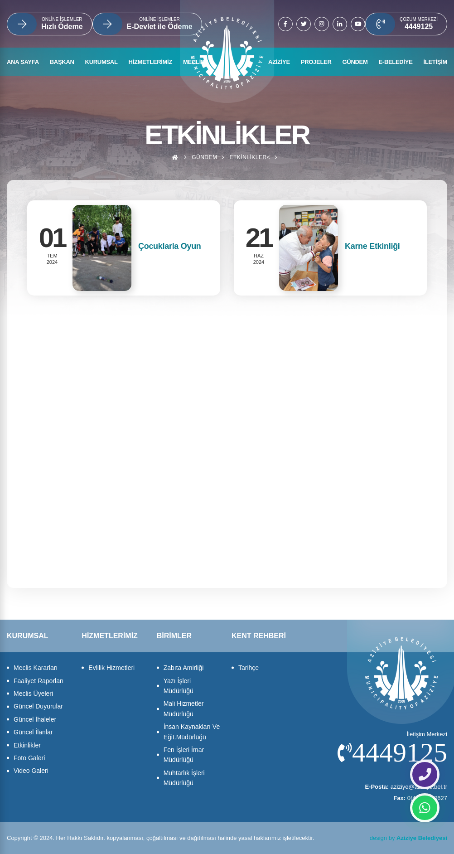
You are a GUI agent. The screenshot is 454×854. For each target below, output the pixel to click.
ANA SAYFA (23, 61)
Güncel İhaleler (35, 719)
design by (408, 838)
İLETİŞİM (436, 61)
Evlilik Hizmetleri (111, 667)
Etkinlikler (27, 745)
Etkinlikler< (249, 157)
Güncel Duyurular (38, 706)
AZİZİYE (279, 61)
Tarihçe (248, 667)
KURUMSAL (101, 61)
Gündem (204, 157)
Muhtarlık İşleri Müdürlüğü (184, 777)
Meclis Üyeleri (33, 693)
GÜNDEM (355, 61)
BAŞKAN (62, 61)
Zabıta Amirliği (184, 667)
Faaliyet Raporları (39, 680)
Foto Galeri (29, 758)
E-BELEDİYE (395, 61)
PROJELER (316, 61)
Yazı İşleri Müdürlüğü (178, 685)
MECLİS (193, 61)
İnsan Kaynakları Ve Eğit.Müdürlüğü (192, 731)
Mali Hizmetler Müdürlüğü (184, 708)
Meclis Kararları (36, 667)
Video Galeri (31, 770)
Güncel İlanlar (33, 732)
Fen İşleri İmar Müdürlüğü (184, 754)
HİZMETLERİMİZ (150, 61)
